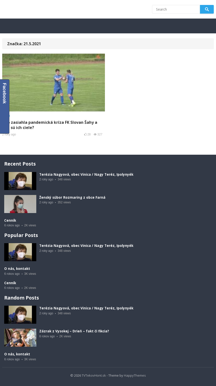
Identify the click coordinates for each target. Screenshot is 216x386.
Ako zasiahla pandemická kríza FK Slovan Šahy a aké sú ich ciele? (49, 125)
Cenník (10, 220)
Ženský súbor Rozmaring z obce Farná (72, 197)
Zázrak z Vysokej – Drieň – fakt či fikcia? (74, 331)
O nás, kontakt (17, 268)
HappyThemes (135, 375)
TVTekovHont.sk (94, 375)
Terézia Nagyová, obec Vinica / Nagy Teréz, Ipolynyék (86, 174)
